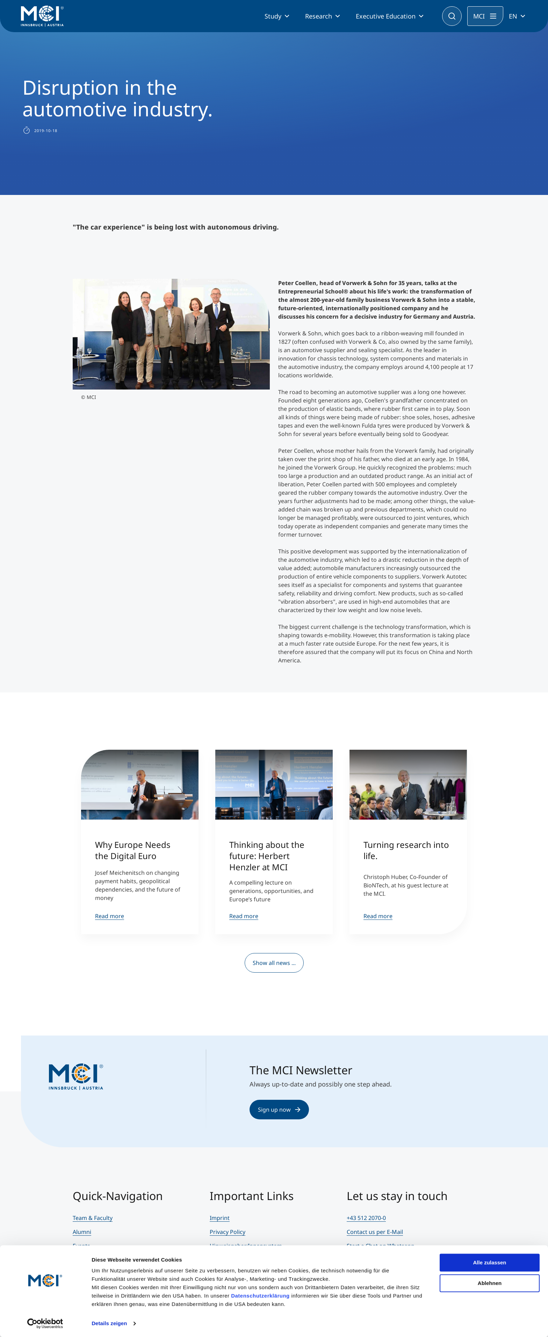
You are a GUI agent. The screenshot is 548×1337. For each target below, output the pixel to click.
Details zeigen (109, 1323)
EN (513, 16)
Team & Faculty (93, 1218)
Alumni (82, 1232)
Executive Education (386, 16)
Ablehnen (490, 1283)
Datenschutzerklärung (260, 1296)
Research (318, 16)
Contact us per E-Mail (375, 1232)
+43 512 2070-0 (366, 1218)
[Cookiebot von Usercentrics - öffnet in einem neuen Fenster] (45, 1323)
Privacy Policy (227, 1232)
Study (273, 16)
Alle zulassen (489, 1262)
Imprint (220, 1218)
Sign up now (279, 1109)
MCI (479, 16)
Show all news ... (274, 963)
